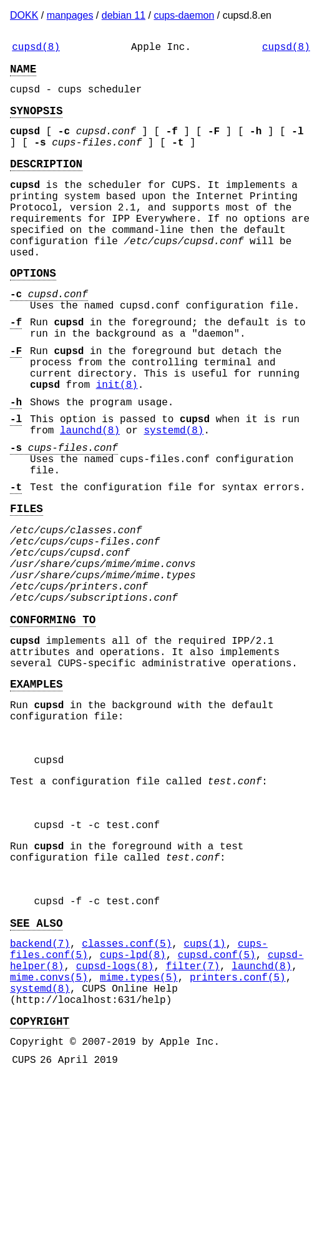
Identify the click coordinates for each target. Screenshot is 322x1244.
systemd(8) (173, 494)
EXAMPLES (36, 790)
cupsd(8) (36, 49)
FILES (26, 585)
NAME (23, 73)
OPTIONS (33, 309)
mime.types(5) (139, 1131)
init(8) (117, 441)
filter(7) (193, 1118)
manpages (70, 15)
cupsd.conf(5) (217, 1104)
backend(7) (40, 1090)
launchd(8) (90, 494)
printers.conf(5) (238, 1131)
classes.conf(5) (127, 1090)
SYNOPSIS (36, 119)
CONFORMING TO (52, 716)
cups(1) (204, 1090)
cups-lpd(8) (133, 1104)
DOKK (24, 15)
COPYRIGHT (39, 1182)
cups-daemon (184, 15)
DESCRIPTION (46, 180)
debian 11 (123, 15)
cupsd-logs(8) (115, 1118)
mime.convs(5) (49, 1131)
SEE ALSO (36, 1067)
